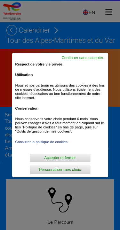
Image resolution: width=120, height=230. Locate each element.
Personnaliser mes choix (60, 169)
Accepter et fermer (60, 158)
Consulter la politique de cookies (41, 142)
